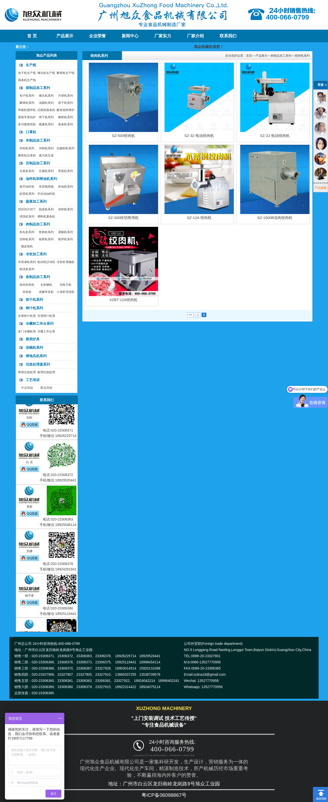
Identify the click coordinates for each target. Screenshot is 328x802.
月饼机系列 (65, 95)
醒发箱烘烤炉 (65, 110)
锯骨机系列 (46, 239)
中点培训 (27, 388)
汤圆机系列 (46, 103)
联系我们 (228, 36)
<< (190, 315)
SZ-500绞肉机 (123, 135)
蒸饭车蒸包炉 (27, 117)
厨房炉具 (33, 339)
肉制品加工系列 (38, 224)
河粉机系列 (46, 148)
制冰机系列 (27, 269)
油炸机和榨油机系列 (41, 179)
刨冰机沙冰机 (46, 262)
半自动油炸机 (46, 193)
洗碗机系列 (34, 347)
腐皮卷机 (27, 246)
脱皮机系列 (46, 209)
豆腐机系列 (46, 171)
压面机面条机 (46, 110)
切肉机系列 (27, 239)
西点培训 (46, 388)
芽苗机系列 (65, 171)
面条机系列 (65, 124)
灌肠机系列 (65, 232)
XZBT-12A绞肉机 (123, 300)
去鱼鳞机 (46, 284)
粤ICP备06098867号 (164, 795)
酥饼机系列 (27, 103)
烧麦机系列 (46, 124)
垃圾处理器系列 (38, 364)
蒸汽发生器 (46, 155)
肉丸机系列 (27, 232)
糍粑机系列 (65, 117)
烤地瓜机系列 (36, 356)
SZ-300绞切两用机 (123, 218)
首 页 (32, 36)
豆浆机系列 (27, 171)
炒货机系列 (27, 193)
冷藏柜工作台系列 (39, 323)
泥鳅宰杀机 (46, 292)
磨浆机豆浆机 (27, 155)
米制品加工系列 (38, 140)
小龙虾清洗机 (65, 292)
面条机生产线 (27, 80)
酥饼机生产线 (65, 73)
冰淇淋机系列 (27, 262)
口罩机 (31, 132)
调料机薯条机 (46, 216)
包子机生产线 (27, 73)
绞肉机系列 (46, 232)
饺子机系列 (65, 103)
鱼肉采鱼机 (27, 284)
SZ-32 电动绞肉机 (199, 135)
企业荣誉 (97, 36)
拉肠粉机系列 (65, 148)
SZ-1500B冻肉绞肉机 (275, 218)
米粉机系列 (27, 148)
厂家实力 (162, 36)
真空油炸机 (27, 186)
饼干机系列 (46, 117)
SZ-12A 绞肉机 (199, 218)
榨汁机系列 (34, 308)
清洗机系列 (27, 216)
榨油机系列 (65, 186)
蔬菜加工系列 (36, 201)
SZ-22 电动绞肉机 (275, 135)
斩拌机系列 (65, 239)
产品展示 (64, 36)
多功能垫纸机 (27, 124)
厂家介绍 (195, 36)
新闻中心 (130, 36)
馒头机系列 (46, 95)
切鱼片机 (65, 284)
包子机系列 (27, 95)
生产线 (31, 65)
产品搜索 (321, 188)
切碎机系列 (65, 209)
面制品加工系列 (38, 88)
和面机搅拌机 (27, 110)
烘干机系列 (34, 300)
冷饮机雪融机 (65, 262)
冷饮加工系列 (36, 254)
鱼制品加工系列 (38, 277)
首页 (249, 55)
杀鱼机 (27, 292)
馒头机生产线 (46, 73)
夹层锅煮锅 (46, 186)
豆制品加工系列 (38, 163)
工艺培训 (33, 380)
